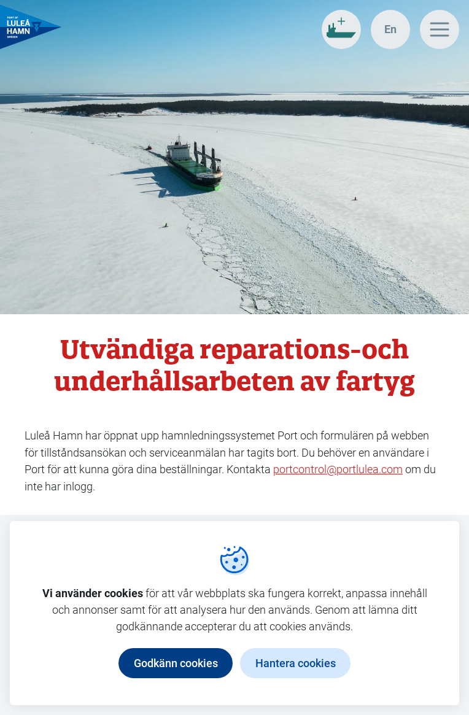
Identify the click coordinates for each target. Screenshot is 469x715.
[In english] (390, 29)
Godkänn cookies (176, 662)
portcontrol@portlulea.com (338, 469)
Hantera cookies (295, 662)
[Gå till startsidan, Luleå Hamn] (30, 27)
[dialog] (234, 613)
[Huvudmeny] (439, 29)
